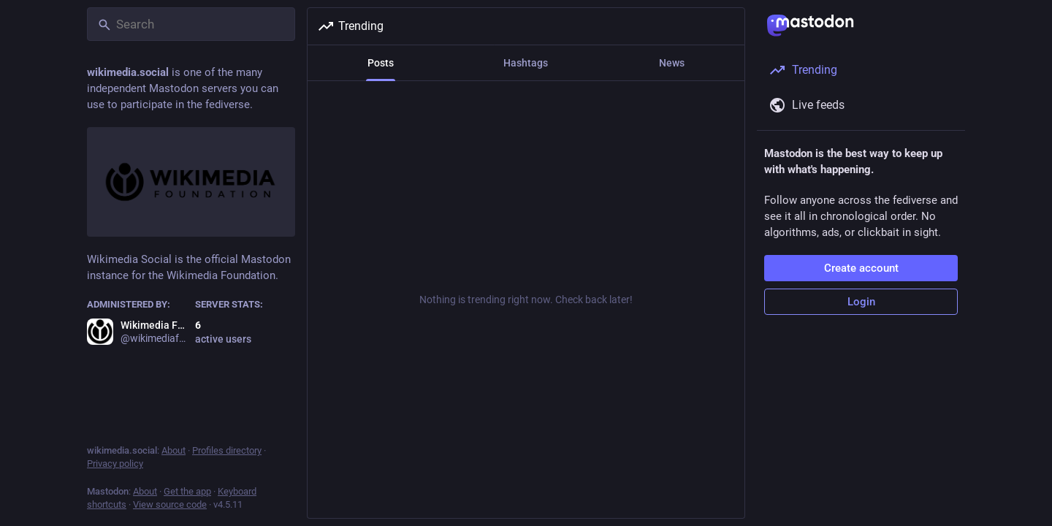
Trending (350, 26)
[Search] (191, 24)
